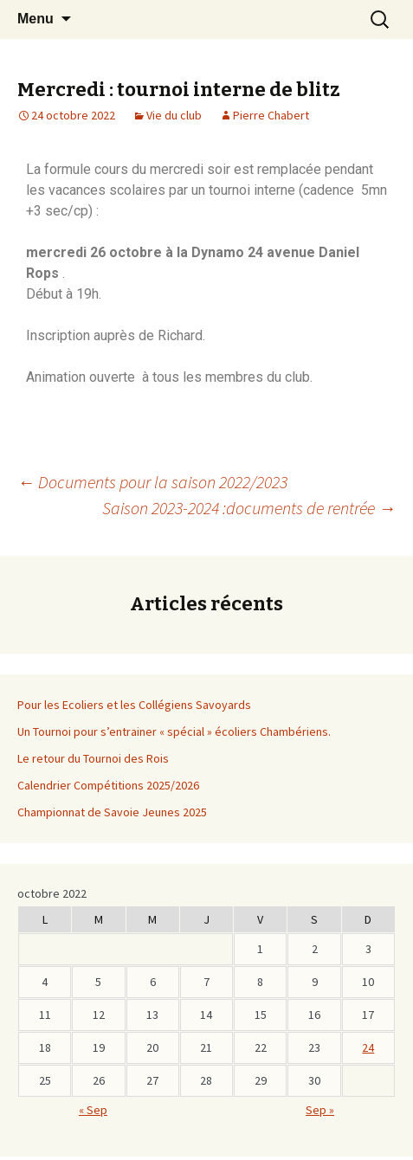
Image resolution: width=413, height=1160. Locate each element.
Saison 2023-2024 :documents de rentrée (249, 508)
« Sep (93, 1110)
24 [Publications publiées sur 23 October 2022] (368, 1047)
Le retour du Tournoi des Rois (93, 758)
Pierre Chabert (271, 115)
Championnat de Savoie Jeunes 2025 (112, 812)
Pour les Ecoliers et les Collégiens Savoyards (134, 704)
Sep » (320, 1110)
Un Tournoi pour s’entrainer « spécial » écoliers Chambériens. (174, 731)
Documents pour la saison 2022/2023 (152, 482)
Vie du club (174, 115)
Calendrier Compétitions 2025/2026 (108, 785)
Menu (35, 18)
